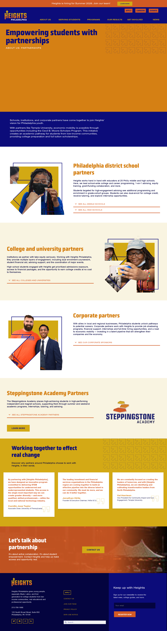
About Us (46, 19)
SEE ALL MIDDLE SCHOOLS (91, 204)
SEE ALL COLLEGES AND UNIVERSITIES (31, 280)
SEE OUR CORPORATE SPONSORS (95, 342)
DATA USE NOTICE (71, 615)
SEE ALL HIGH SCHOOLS (90, 210)
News (157, 19)
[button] (116, 204)
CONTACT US (69, 599)
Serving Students (70, 19)
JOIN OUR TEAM (70, 604)
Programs (94, 19)
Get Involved (135, 19)
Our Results (114, 19)
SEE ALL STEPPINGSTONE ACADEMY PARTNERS (35, 415)
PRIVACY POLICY (70, 609)
